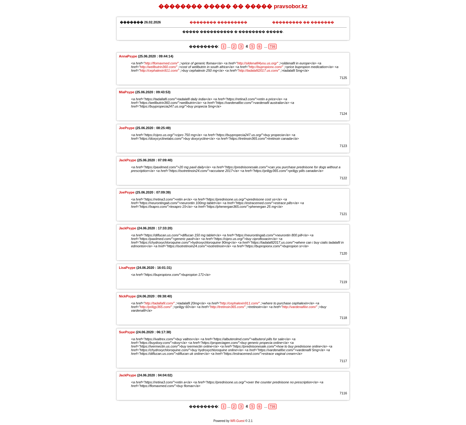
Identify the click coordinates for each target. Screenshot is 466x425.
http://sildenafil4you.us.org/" (257, 63)
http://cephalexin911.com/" (159, 70)
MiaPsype (126, 92)
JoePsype (126, 128)
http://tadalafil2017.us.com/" (258, 70)
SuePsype (127, 332)
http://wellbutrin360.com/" (158, 67)
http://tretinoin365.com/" (227, 307)
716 (272, 46)
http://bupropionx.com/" (266, 67)
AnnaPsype (128, 56)
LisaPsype (127, 267)
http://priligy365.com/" (156, 307)
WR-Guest (237, 421)
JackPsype (127, 160)
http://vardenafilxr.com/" (299, 307)
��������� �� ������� (303, 22)
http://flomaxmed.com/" (162, 63)
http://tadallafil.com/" (160, 303)
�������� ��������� (218, 22)
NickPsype (127, 296)
